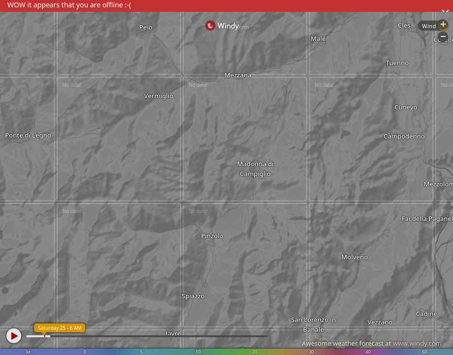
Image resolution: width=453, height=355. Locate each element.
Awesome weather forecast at (372, 343)
